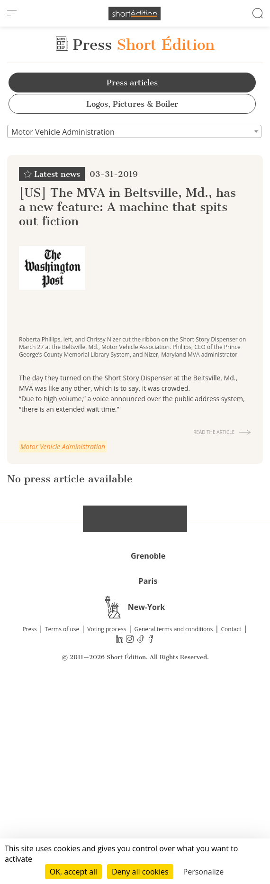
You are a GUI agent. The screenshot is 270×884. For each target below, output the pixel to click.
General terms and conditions (173, 824)
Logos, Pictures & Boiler (132, 104)
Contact (231, 824)
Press (29, 824)
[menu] (12, 13)
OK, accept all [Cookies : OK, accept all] (73, 871)
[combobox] (134, 131)
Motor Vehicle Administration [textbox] (63, 132)
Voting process (106, 824)
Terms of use (62, 824)
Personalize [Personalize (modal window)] (203, 871)
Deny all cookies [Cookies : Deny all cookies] (140, 871)
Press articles (132, 82)
